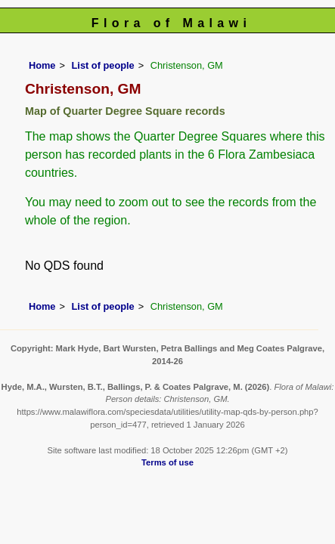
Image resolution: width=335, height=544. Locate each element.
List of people (103, 65)
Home (42, 65)
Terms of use (167, 462)
